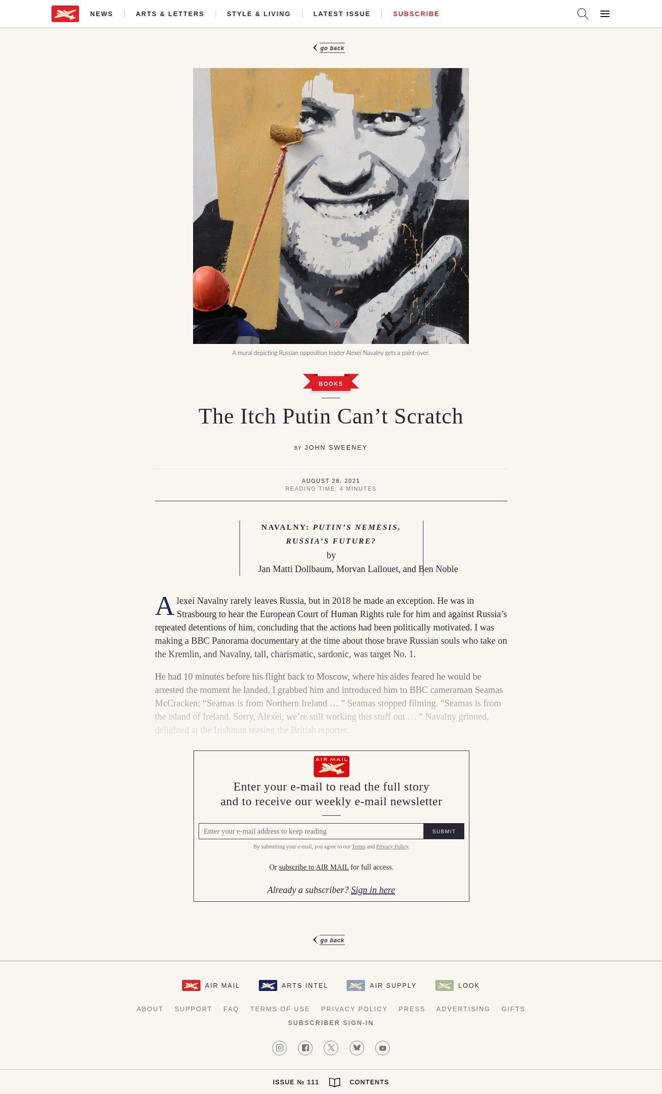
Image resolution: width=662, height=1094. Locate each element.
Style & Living (259, 14)
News (101, 14)
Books (331, 384)
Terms (358, 847)
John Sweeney (336, 447)
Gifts (513, 1009)
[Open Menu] (605, 13)
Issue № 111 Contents (331, 1082)
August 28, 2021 (331, 481)
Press (412, 1009)
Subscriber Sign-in (331, 1023)
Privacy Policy (392, 847)
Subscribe (416, 14)
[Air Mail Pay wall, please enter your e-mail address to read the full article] (331, 826)
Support (193, 1009)
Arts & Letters (170, 14)
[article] (331, 494)
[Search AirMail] (582, 13)
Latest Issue (342, 14)
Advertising (463, 1009)
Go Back (332, 48)
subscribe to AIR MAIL (313, 867)
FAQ (231, 1009)
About (150, 1009)
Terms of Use (280, 1009)
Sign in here (373, 890)
